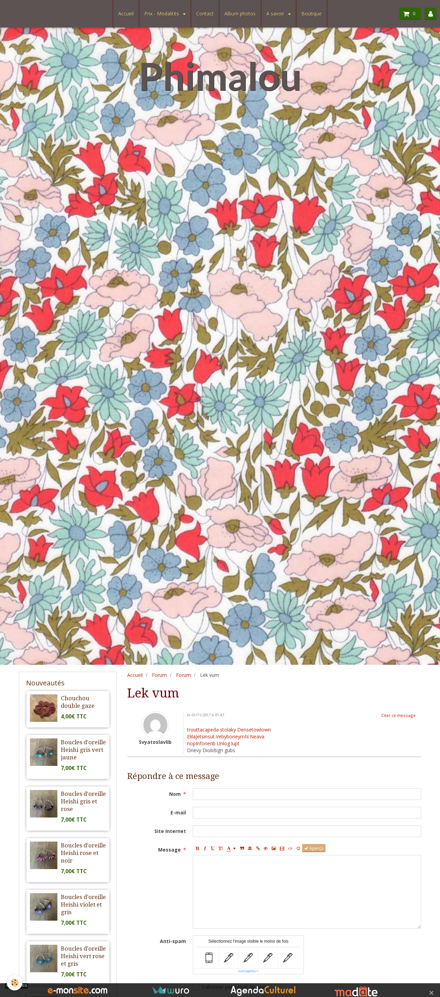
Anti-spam (173, 941)
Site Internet (170, 831)
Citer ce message (398, 715)
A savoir (276, 13)
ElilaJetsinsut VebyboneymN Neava (225, 736)
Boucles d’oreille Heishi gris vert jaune (83, 750)
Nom (175, 794)
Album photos (240, 13)
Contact (205, 13)
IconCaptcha (247, 971)
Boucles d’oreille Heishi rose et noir (83, 853)
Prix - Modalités (162, 13)
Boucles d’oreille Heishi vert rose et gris (83, 956)
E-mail (178, 812)
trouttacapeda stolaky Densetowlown (229, 729)
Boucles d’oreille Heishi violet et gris (83, 904)
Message (169, 849)
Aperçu (313, 848)
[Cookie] (14, 982)
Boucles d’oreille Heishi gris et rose (83, 801)
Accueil (126, 13)
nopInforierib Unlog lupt (213, 743)
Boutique (311, 13)
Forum (159, 675)
